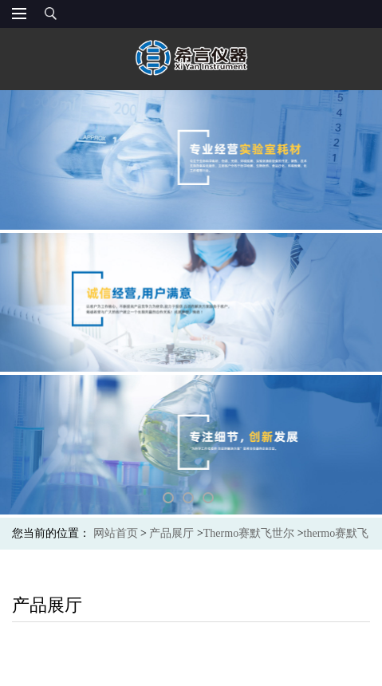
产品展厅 (171, 533)
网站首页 (115, 533)
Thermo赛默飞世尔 (248, 533)
